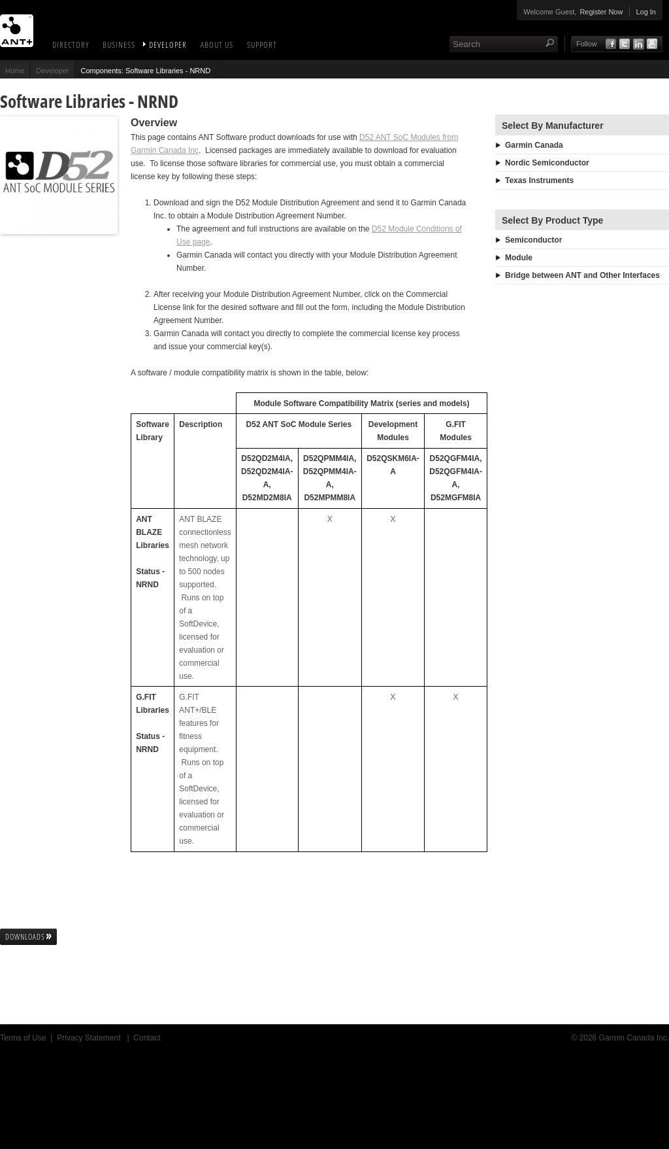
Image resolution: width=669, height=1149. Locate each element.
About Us (217, 44)
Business (119, 44)
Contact (146, 1037)
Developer (168, 44)
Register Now (601, 12)
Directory (70, 44)
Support (262, 44)
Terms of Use (23, 1037)
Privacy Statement (90, 1037)
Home (14, 71)
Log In (646, 12)
